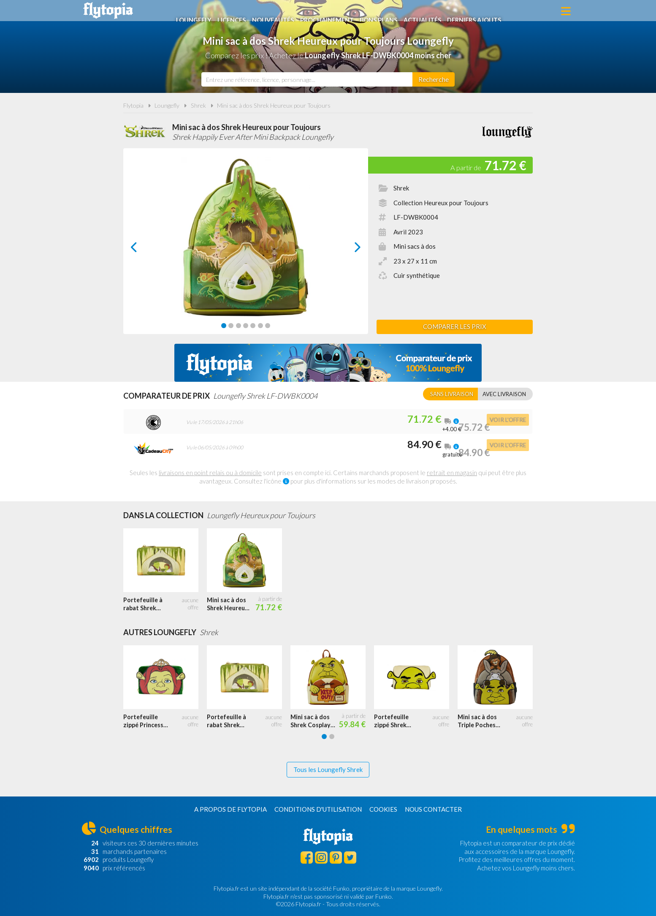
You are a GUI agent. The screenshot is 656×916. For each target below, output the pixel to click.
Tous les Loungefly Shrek (328, 769)
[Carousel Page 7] (267, 325)
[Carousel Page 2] (230, 325)
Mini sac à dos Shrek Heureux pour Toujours (274, 105)
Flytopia (108, 10)
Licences (236, 11)
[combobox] (306, 79)
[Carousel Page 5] (252, 325)
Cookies (383, 809)
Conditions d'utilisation (318, 809)
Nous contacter (433, 809)
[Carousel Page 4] (245, 325)
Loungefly (197, 11)
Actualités (433, 11)
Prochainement (335, 11)
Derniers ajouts (487, 11)
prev (143, 249)
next (348, 249)
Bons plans (388, 11)
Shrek (198, 105)
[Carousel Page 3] (238, 325)
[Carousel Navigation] (245, 247)
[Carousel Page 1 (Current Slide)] (223, 325)
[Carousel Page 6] (260, 325)
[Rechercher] (433, 79)
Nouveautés (279, 11)
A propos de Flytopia (230, 809)
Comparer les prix (454, 326)
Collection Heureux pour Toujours (440, 203)
